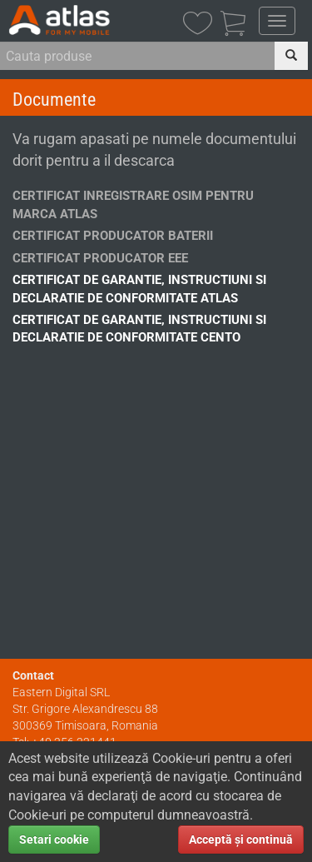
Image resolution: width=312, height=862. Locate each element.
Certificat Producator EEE (100, 258)
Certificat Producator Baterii (112, 235)
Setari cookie (54, 839)
